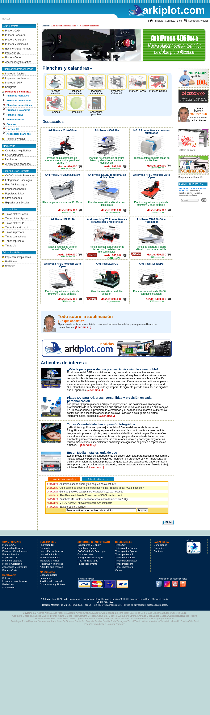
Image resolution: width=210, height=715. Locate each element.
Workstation (8, 587)
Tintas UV (9, 245)
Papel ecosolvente (14, 189)
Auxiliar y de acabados (16, 164)
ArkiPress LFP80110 (62, 219)
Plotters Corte (11, 57)
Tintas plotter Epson (15, 218)
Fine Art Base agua (14, 184)
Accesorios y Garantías (16, 62)
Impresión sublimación (16, 78)
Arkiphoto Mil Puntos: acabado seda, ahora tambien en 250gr (87, 499)
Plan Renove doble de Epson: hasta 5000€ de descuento (85, 495)
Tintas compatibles (14, 236)
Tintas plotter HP (13, 223)
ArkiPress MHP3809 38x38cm (62, 174)
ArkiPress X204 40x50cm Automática (151, 220)
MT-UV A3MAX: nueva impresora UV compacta (79, 502)
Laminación (10, 159)
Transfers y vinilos (13, 138)
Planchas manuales (18, 95)
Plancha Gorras (15, 119)
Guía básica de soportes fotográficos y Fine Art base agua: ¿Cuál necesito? (95, 487)
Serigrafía (9, 87)
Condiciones (160, 545)
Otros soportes (12, 198)
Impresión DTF (12, 82)
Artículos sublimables (51, 567)
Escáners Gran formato (16, 48)
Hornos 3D (13, 129)
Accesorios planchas (19, 134)
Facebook (160, 582)
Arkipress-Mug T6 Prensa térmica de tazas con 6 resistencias (107, 220)
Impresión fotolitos (14, 73)
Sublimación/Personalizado (63, 25)
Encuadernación (13, 155)
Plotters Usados (11, 554)
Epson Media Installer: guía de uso (92, 452)
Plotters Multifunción (15, 44)
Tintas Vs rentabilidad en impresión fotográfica (101, 424)
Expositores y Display (15, 202)
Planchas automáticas (19, 105)
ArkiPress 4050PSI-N (106, 130)
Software (8, 266)
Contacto (170, 20)
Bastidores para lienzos (66, 506)
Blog (179, 20)
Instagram (168, 582)
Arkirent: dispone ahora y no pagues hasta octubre (81, 484)
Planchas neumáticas (19, 100)
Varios (118, 570)
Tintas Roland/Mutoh (15, 227)
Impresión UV (11, 53)
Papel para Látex (13, 193)
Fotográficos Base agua (17, 180)
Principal (156, 20)
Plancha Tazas (15, 114)
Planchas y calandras (16, 91)
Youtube (176, 582)
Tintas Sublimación (50, 557)
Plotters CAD (11, 30)
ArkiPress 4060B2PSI (151, 263)
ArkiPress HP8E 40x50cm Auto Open (151, 176)
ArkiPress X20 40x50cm (62, 130)
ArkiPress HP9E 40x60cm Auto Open (62, 265)
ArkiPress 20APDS (107, 263)
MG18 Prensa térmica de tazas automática (151, 131)
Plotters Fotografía (14, 39)
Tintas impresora (13, 232)
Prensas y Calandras (18, 110)
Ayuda (203, 20)
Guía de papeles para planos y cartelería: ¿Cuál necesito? (86, 491)
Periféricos (9, 261)
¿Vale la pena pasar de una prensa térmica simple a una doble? (113, 369)
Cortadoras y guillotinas (17, 150)
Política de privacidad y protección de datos (145, 605)
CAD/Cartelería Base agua (18, 175)
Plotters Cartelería (14, 35)
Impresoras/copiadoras (16, 257)
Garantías (159, 548)
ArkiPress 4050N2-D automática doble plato (107, 176)
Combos (11, 124)
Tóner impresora (13, 241)
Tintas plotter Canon (15, 214)
